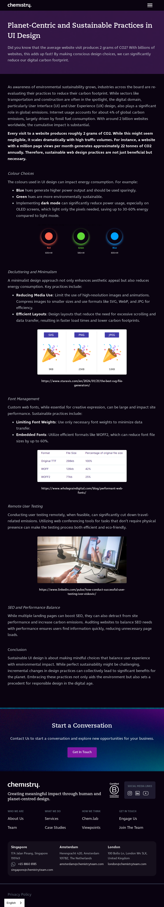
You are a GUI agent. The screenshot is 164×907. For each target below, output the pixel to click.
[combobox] (14, 903)
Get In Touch (82, 755)
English (11, 902)
